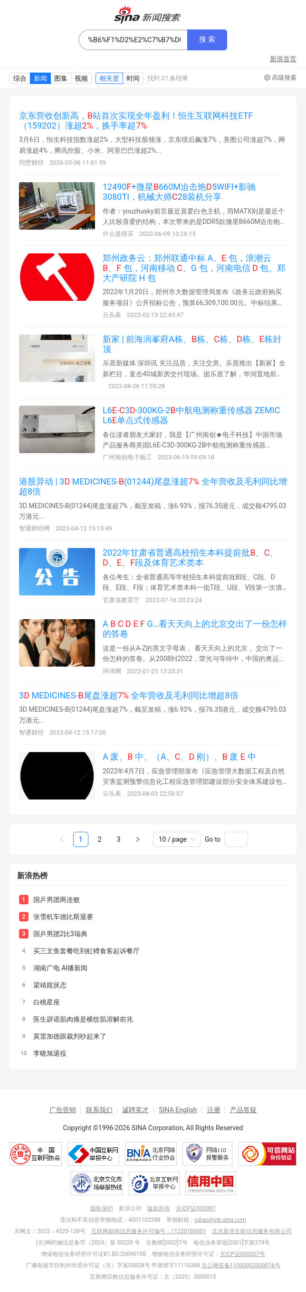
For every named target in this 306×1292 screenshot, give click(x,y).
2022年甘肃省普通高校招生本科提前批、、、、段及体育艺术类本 (190, 557)
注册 (213, 1110)
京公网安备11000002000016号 (240, 1265)
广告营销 (62, 1110)
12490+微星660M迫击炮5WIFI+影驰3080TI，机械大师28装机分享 (179, 192)
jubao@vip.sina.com (220, 1220)
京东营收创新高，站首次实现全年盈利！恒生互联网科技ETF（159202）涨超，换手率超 (136, 120)
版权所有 (158, 1208)
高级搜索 (280, 77)
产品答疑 (243, 1110)
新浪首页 (283, 59)
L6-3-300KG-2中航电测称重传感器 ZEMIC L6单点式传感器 (191, 415)
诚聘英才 (135, 1110)
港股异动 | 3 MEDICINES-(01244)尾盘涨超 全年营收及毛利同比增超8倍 (153, 486)
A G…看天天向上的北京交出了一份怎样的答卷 (195, 629)
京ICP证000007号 (242, 1254)
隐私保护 (101, 1208)
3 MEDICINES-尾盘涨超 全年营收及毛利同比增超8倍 (129, 695)
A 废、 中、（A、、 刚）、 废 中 (179, 757)
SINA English (178, 1110)
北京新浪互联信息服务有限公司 (252, 1231)
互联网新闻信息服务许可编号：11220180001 (148, 1231)
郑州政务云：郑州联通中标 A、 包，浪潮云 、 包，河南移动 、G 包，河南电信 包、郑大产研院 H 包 (194, 267)
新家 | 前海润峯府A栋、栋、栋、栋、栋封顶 (192, 344)
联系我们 (99, 1110)
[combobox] (133, 39)
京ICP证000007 (195, 1208)
